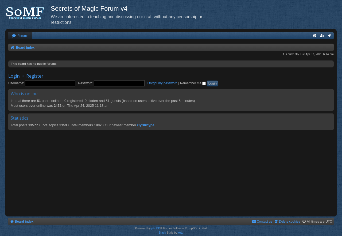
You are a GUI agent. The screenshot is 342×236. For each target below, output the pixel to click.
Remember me (193, 83)
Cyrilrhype (145, 125)
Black (162, 232)
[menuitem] (20, 36)
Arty (180, 232)
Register (34, 76)
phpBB (155, 228)
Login (14, 76)
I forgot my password (162, 83)
